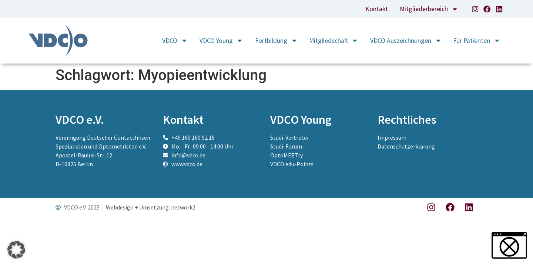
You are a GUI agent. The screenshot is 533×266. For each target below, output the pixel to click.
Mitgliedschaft (333, 40)
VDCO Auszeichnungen (406, 40)
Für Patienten (476, 40)
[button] (16, 249)
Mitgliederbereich (429, 9)
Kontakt (376, 9)
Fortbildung (276, 40)
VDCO (175, 40)
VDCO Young (221, 40)
